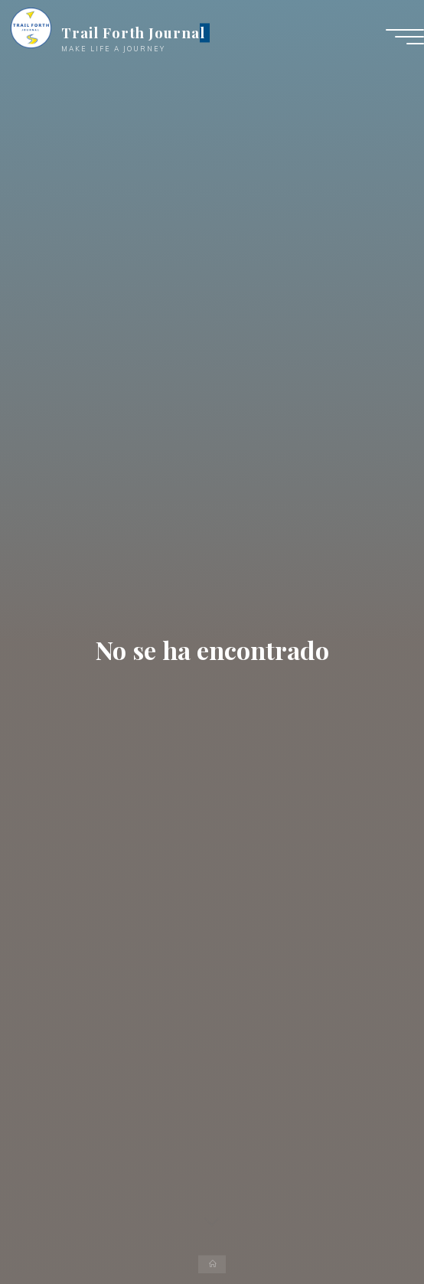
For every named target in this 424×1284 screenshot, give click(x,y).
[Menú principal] (405, 36)
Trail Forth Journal (133, 32)
